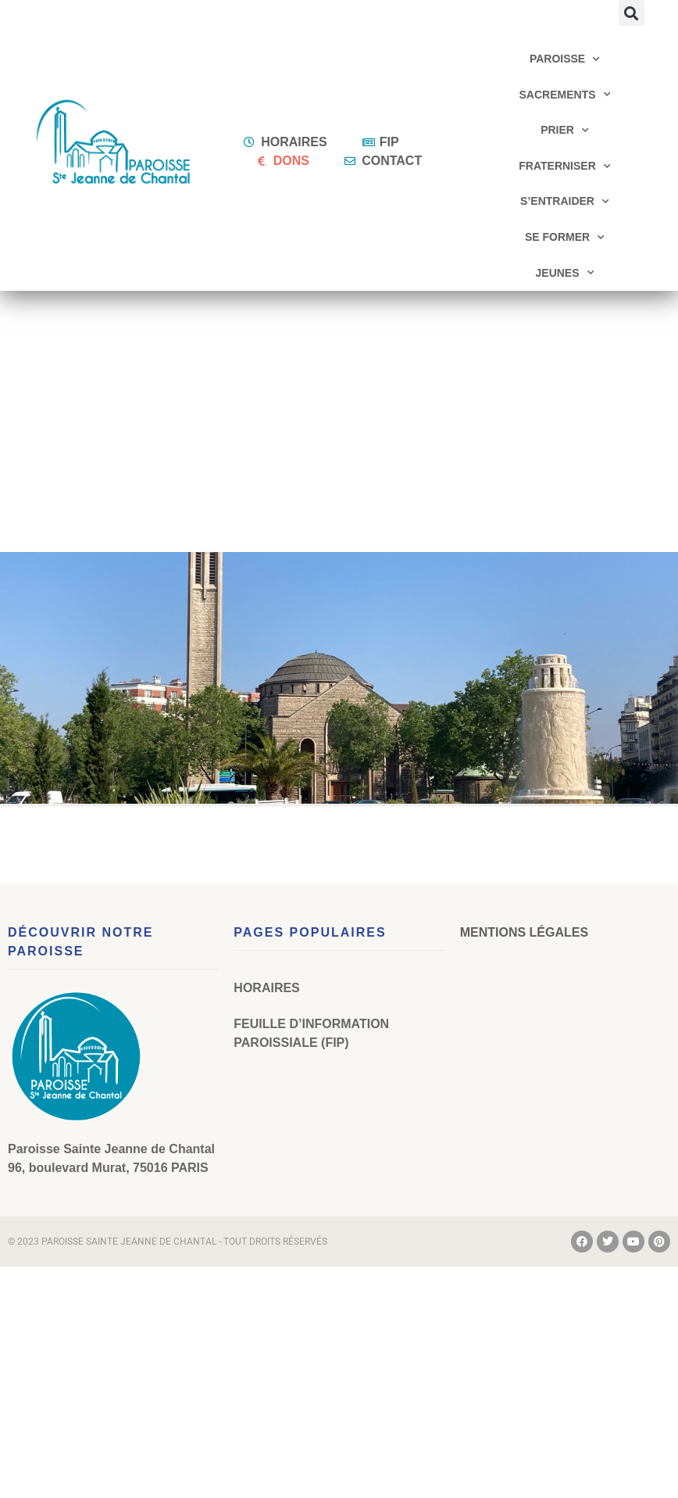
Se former (565, 237)
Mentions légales (524, 932)
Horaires (266, 987)
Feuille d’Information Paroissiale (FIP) (311, 1033)
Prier (565, 130)
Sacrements (565, 94)
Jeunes (565, 273)
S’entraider (564, 201)
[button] (631, 13)
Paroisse (565, 59)
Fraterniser (565, 166)
